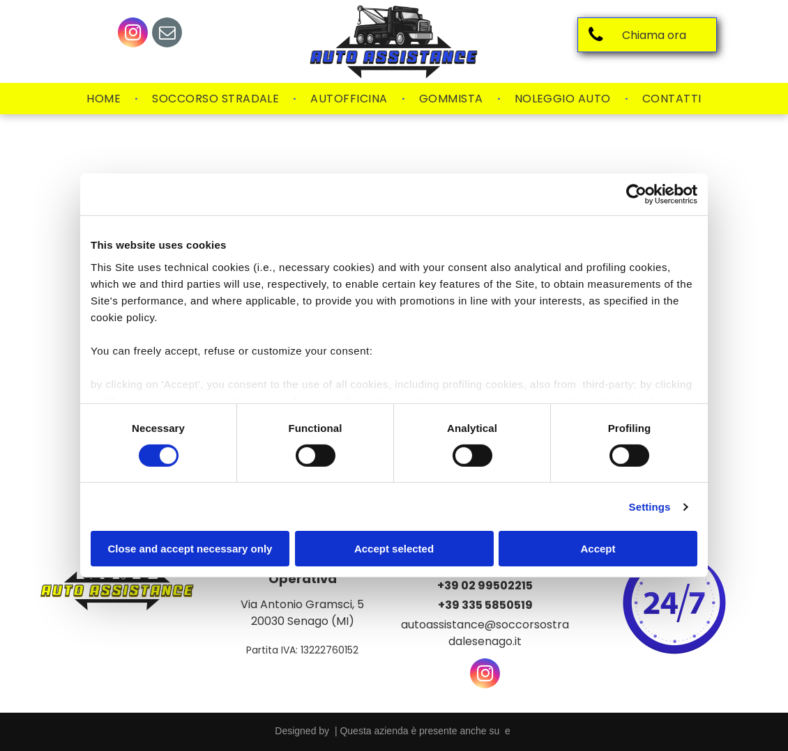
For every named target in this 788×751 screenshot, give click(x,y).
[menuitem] (105, 99)
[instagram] (133, 34)
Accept (597, 549)
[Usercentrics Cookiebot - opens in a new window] (636, 194)
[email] (167, 34)
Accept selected (394, 549)
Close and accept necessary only (190, 549)
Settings (650, 507)
